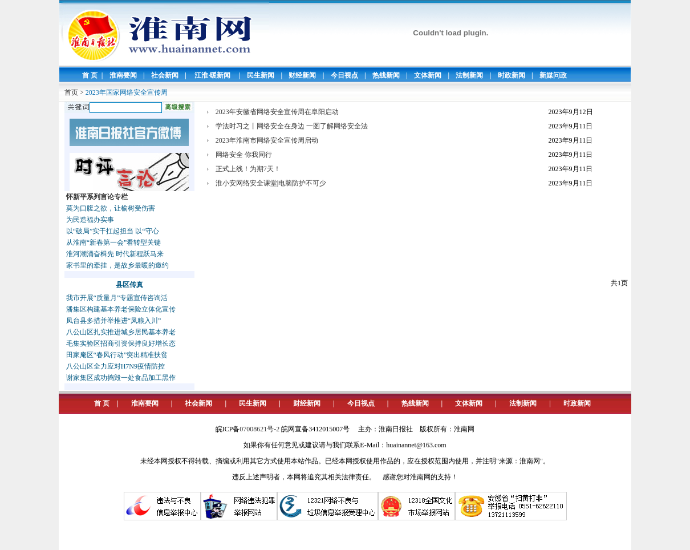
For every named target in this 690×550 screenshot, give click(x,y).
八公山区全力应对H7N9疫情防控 (115, 366)
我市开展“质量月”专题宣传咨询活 (117, 298)
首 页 (90, 75)
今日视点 (344, 75)
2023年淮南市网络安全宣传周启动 (267, 140)
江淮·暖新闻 (212, 75)
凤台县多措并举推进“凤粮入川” (113, 321)
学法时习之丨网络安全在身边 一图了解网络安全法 (292, 126)
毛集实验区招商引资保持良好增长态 (121, 343)
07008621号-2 (259, 429)
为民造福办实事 (90, 220)
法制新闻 (469, 75)
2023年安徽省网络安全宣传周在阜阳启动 (277, 112)
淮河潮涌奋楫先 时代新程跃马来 (115, 254)
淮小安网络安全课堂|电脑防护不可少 (271, 183)
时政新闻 (511, 75)
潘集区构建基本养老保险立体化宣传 (121, 309)
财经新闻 (302, 75)
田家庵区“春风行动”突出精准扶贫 (117, 355)
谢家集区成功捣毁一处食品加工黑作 (121, 378)
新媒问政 (553, 75)
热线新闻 (386, 75)
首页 (71, 92)
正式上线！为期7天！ (248, 169)
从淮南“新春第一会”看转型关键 (113, 242)
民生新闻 (260, 75)
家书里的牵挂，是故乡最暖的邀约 (117, 265)
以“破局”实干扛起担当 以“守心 (112, 231)
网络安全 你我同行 (244, 155)
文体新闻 (427, 75)
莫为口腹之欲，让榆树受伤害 (110, 208)
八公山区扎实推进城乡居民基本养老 (121, 332)
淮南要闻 (123, 75)
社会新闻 (164, 75)
